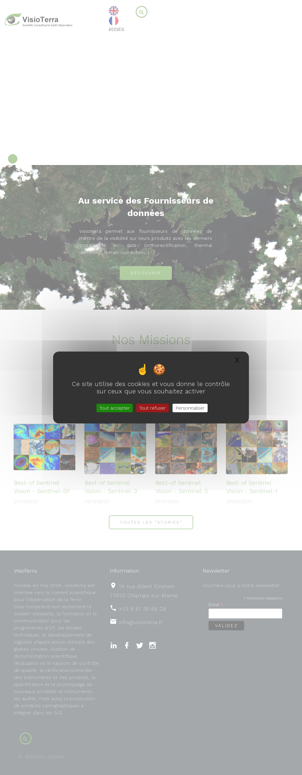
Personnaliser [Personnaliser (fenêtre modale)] (190, 408)
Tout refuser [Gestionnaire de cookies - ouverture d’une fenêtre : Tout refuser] (152, 408)
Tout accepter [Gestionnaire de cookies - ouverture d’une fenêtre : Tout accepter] (114, 408)
